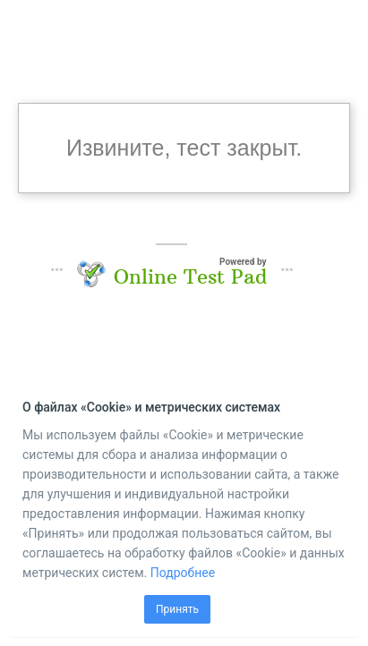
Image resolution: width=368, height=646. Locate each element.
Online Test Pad (190, 276)
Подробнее (182, 572)
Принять (177, 609)
